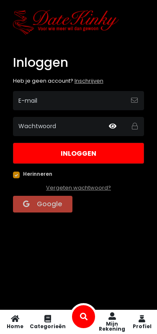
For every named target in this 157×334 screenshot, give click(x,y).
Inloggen (78, 153)
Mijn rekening (112, 321)
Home (15, 322)
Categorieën (48, 322)
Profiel (142, 322)
